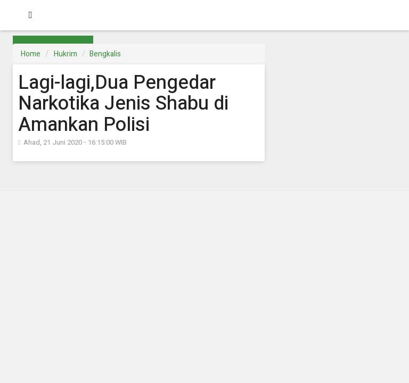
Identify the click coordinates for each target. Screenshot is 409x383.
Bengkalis (105, 54)
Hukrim (65, 54)
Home (30, 54)
